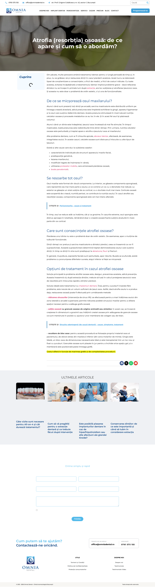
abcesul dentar (101, 136)
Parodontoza (73, 11)
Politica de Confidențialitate (77, 566)
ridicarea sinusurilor (58, 297)
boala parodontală (59, 169)
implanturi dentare (88, 286)
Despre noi (44, 11)
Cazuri (92, 11)
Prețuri (100, 11)
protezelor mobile (68, 166)
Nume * (38, 474)
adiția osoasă (54, 309)
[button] (122, 363)
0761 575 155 (128, 545)
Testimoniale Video (119, 570)
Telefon (80, 484)
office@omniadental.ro (102, 545)
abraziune (97, 251)
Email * (38, 484)
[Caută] (147, 2)
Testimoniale (119, 566)
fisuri (105, 251)
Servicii (84, 11)
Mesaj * (38, 494)
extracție (91, 88)
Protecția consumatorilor (77, 570)
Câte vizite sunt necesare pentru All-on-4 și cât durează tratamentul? (30, 424)
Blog (107, 11)
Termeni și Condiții (77, 563)
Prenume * (81, 474)
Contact (115, 11)
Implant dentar (58, 11)
